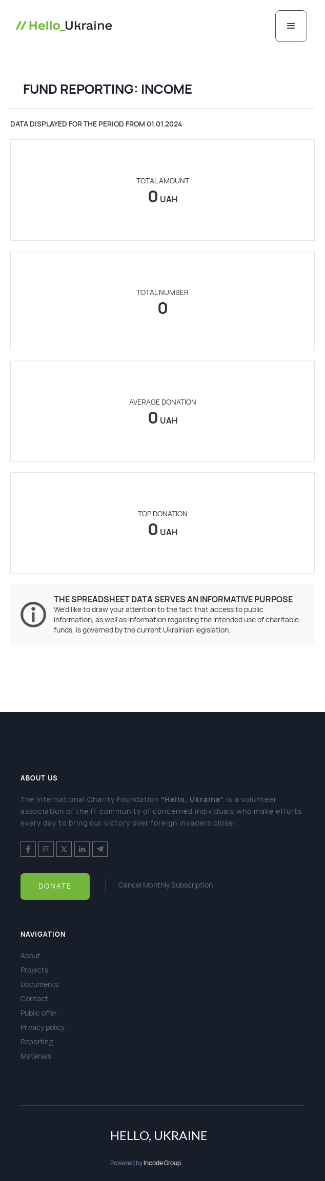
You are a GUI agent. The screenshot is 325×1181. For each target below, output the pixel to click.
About (30, 955)
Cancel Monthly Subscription (165, 885)
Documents (39, 984)
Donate (55, 886)
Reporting (37, 1041)
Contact (34, 998)
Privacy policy (43, 1027)
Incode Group (162, 1162)
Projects (34, 970)
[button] (291, 26)
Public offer (39, 1013)
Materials (36, 1056)
